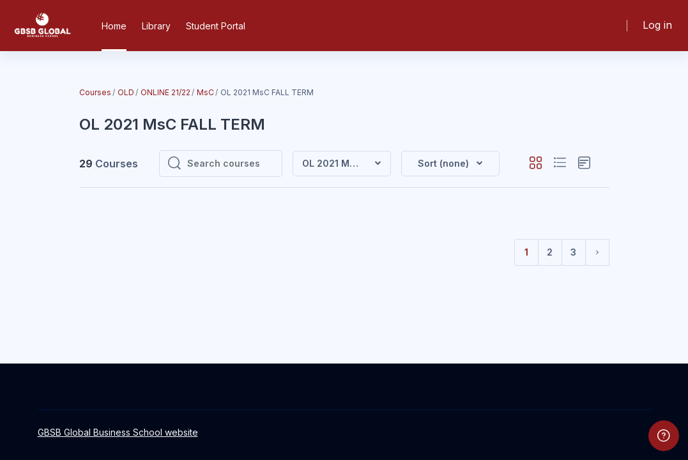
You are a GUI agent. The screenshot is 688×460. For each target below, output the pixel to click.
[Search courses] (230, 163)
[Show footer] (663, 435)
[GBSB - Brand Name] (42, 25)
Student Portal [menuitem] (215, 25)
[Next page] (597, 252)
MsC (205, 92)
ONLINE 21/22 (165, 92)
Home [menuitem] (114, 25)
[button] (450, 163)
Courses (95, 92)
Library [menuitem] (156, 25)
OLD (126, 92)
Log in (658, 25)
